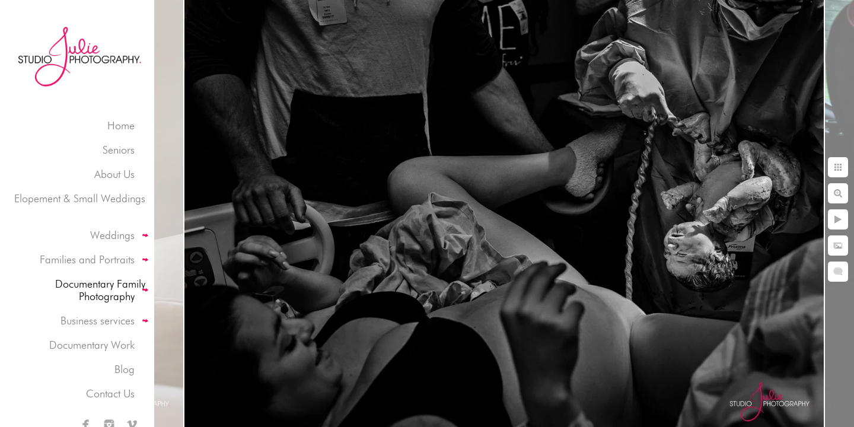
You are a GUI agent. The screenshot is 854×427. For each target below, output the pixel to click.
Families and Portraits (87, 259)
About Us (114, 174)
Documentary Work (92, 345)
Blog (124, 369)
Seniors (119, 150)
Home (121, 125)
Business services (97, 320)
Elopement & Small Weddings (79, 198)
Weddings (112, 235)
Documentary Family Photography (100, 290)
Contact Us (110, 393)
